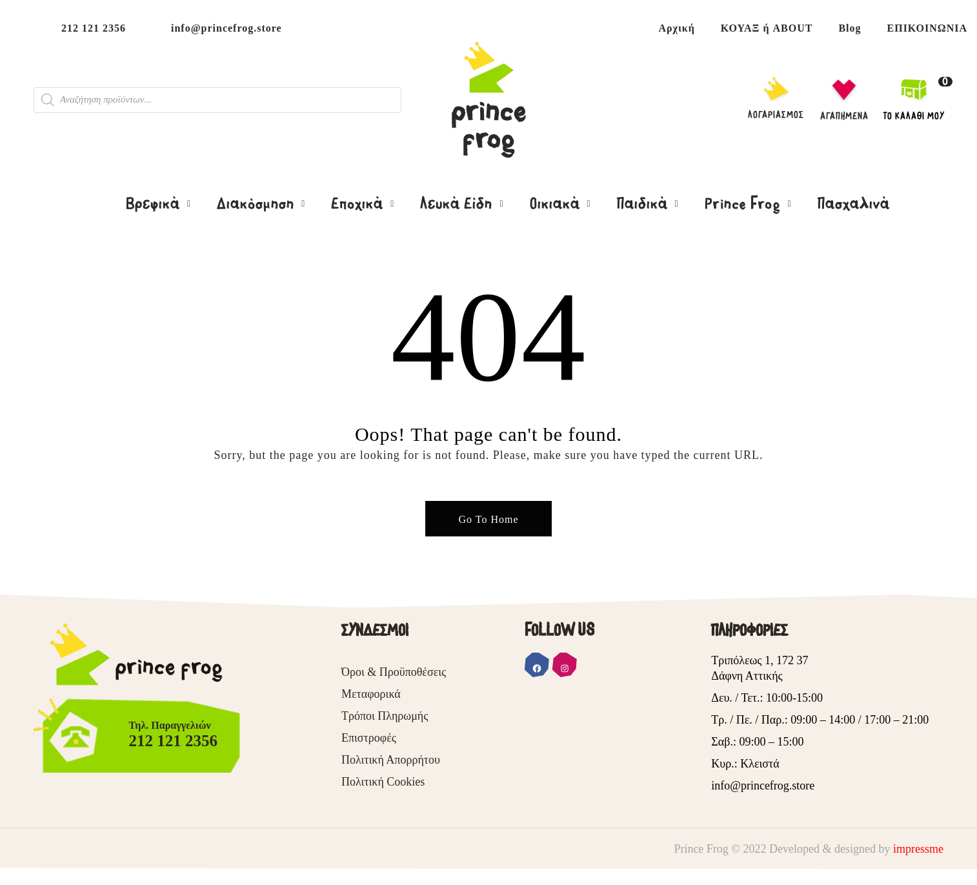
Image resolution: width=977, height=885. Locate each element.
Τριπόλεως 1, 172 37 (759, 660)
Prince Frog (745, 204)
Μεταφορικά (371, 693)
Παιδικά (644, 204)
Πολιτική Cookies (383, 781)
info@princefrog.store (226, 28)
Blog (849, 28)
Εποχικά (359, 204)
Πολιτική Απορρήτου (390, 759)
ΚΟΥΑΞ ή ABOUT (767, 28)
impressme (918, 848)
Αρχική (676, 28)
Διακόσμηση (257, 204)
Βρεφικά (155, 204)
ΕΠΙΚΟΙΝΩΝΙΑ (927, 28)
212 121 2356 (93, 28)
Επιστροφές (368, 737)
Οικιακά (557, 204)
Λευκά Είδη (458, 204)
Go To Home (488, 519)
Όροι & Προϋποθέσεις (393, 672)
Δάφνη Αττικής (746, 675)
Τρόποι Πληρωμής (384, 715)
